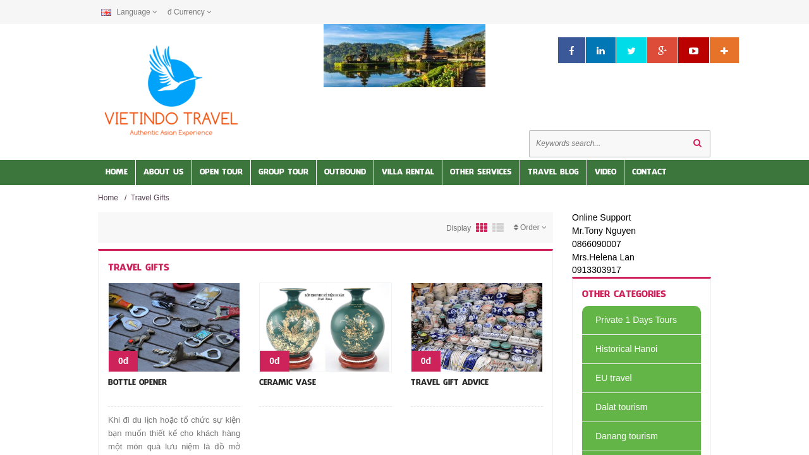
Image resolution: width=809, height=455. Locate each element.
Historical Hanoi (619, 349)
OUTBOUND (345, 172)
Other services (481, 172)
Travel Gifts (150, 197)
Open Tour (221, 172)
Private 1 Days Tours (629, 320)
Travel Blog (553, 172)
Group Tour (283, 172)
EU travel (607, 378)
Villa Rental (408, 172)
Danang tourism (620, 436)
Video (605, 172)
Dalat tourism (614, 407)
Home (117, 172)
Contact (649, 172)
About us (163, 172)
